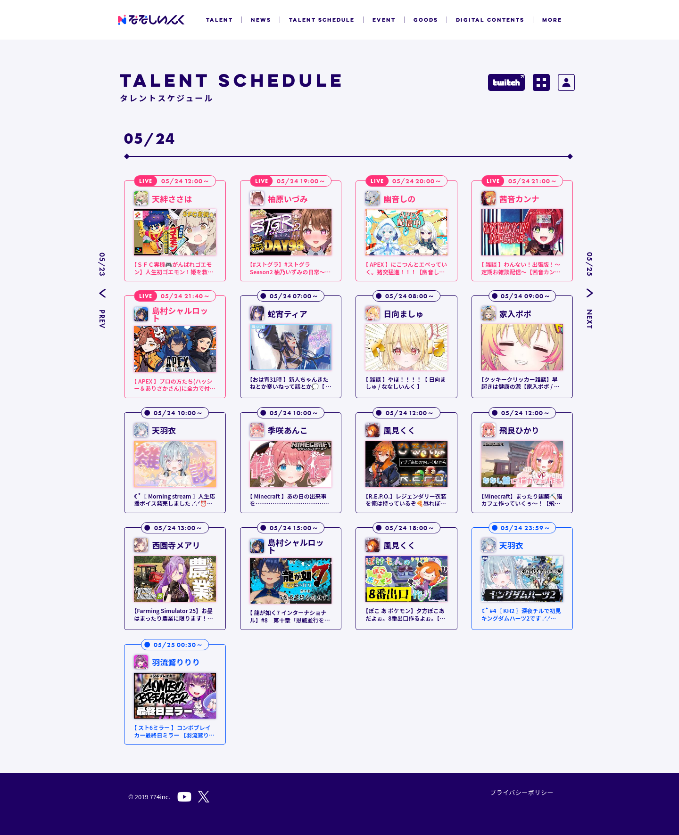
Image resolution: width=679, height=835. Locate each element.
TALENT (219, 19)
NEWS (261, 19)
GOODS (426, 19)
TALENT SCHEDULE (322, 19)
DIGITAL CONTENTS (490, 19)
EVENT (384, 19)
